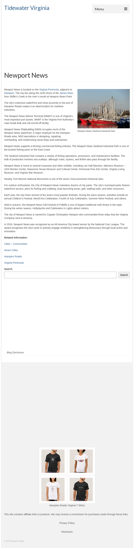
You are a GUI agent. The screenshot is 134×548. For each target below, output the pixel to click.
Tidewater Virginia (26, 7)
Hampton (9, 93)
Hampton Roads (13, 256)
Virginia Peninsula (49, 89)
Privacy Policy (67, 523)
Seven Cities (11, 250)
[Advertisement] (67, 39)
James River (66, 93)
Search (8, 269)
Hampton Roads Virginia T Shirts (67, 505)
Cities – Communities (15, 243)
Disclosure (67, 531)
